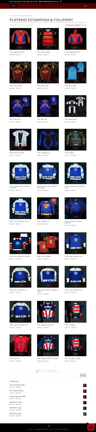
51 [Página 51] (55, 371)
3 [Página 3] (41, 371)
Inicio (11, 16)
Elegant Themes (42, 429)
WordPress (65, 429)
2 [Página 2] (39, 371)
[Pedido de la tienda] (75, 25)
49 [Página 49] (49, 371)
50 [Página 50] (52, 371)
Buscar (83, 375)
